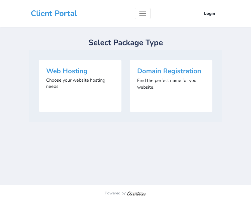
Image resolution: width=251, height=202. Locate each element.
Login (209, 13)
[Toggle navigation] (143, 13)
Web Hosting (67, 70)
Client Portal (54, 13)
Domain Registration (169, 70)
